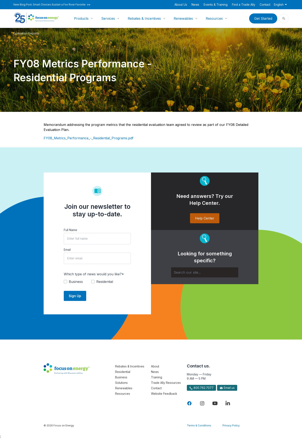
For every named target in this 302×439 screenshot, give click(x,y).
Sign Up (75, 296)
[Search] (204, 272)
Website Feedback (164, 393)
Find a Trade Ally (243, 4)
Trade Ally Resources (166, 382)
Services (108, 18)
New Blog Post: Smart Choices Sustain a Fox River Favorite (51, 4)
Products (81, 18)
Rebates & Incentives (144, 18)
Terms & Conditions (199, 425)
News (195, 4)
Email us (227, 388)
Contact (265, 4)
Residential (122, 372)
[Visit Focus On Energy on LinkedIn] (227, 403)
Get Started (263, 18)
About (155, 366)
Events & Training (216, 4)
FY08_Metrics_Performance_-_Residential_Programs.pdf (88, 138)
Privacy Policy (231, 425)
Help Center (204, 218)
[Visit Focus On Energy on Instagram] (202, 403)
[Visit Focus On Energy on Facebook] (189, 403)
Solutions (121, 382)
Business (121, 377)
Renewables (183, 18)
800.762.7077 (201, 388)
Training (156, 377)
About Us (180, 4)
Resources (214, 18)
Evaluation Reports (26, 33)
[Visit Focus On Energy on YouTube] (214, 403)
